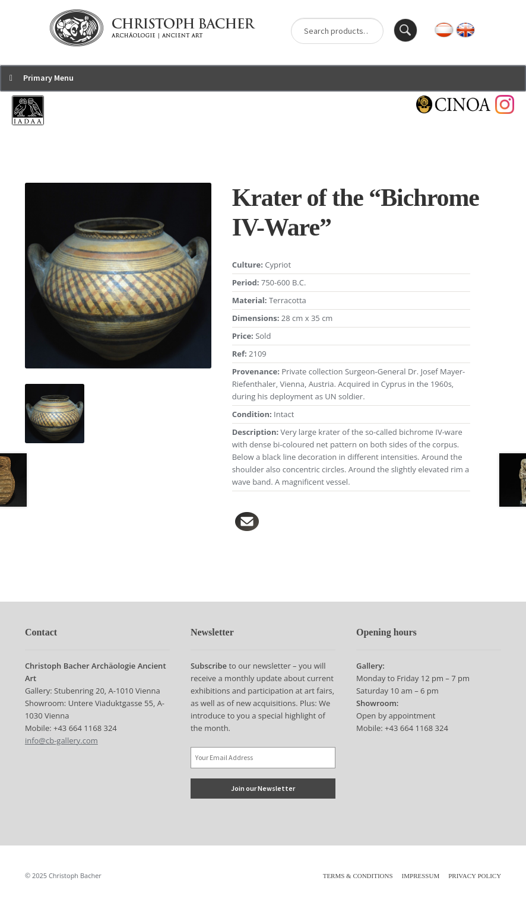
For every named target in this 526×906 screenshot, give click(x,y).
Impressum (421, 875)
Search (405, 30)
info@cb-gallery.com (61, 740)
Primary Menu (48, 77)
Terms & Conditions (358, 875)
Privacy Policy (474, 875)
